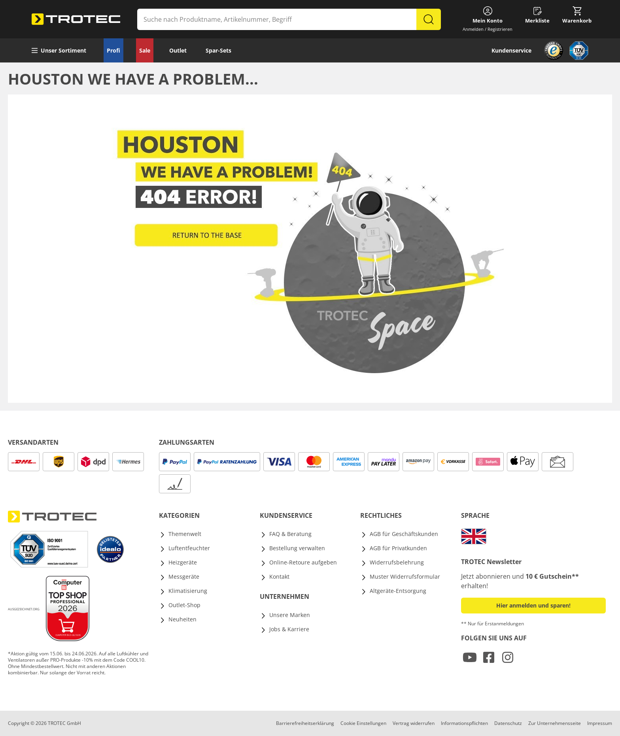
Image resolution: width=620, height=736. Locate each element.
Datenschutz (508, 723)
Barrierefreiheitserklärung (305, 723)
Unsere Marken (289, 615)
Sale (144, 50)
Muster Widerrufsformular (405, 576)
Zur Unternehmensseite (554, 723)
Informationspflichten (464, 723)
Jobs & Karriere (289, 629)
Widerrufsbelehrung (397, 562)
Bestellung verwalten (297, 548)
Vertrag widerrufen (414, 723)
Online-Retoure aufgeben (303, 562)
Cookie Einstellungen (363, 723)
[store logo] (76, 19)
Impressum (599, 723)
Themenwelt (184, 534)
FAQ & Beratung (290, 534)
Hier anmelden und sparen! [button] (533, 605)
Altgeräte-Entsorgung (398, 590)
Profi (113, 50)
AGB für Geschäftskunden (404, 534)
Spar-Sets (218, 50)
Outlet (178, 50)
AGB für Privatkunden (398, 548)
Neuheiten (182, 619)
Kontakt (279, 576)
